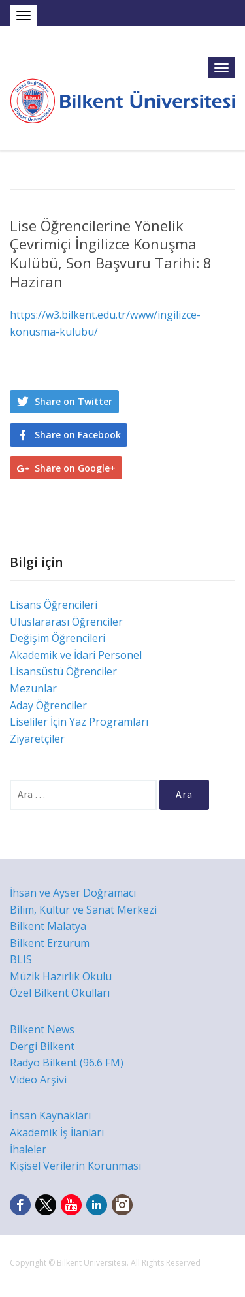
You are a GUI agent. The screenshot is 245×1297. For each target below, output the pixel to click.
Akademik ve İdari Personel (76, 655)
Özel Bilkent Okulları (60, 992)
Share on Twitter (73, 401)
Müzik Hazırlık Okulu (61, 976)
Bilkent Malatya (48, 926)
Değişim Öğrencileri (57, 638)
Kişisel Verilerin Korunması (75, 1166)
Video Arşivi (38, 1079)
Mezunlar (33, 688)
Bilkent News (42, 1029)
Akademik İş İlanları (57, 1132)
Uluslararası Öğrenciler (66, 622)
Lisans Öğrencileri (53, 605)
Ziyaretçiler (37, 738)
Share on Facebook (78, 434)
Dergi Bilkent (42, 1046)
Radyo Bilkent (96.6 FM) (66, 1062)
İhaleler (28, 1149)
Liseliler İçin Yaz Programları (79, 721)
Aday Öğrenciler (48, 705)
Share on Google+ (75, 468)
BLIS (21, 959)
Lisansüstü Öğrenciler (63, 671)
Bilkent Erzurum (50, 943)
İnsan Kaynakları (50, 1115)
